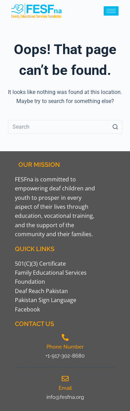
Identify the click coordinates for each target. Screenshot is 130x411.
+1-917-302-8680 (65, 356)
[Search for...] (65, 127)
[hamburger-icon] (111, 11)
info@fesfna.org (65, 397)
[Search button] (115, 127)
